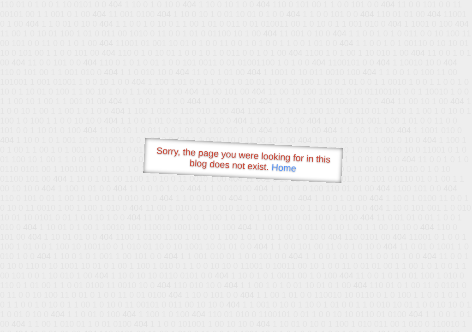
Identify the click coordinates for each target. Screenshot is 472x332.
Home (283, 167)
